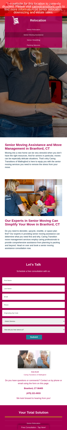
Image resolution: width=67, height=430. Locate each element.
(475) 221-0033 (33, 393)
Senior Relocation (33, 423)
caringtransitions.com (46, 6)
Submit (34, 337)
